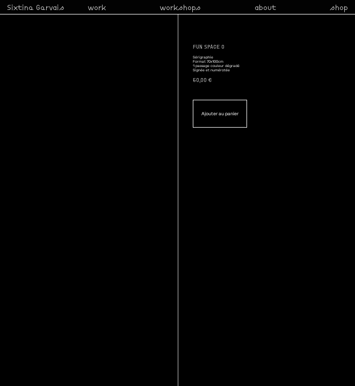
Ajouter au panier (219, 113)
